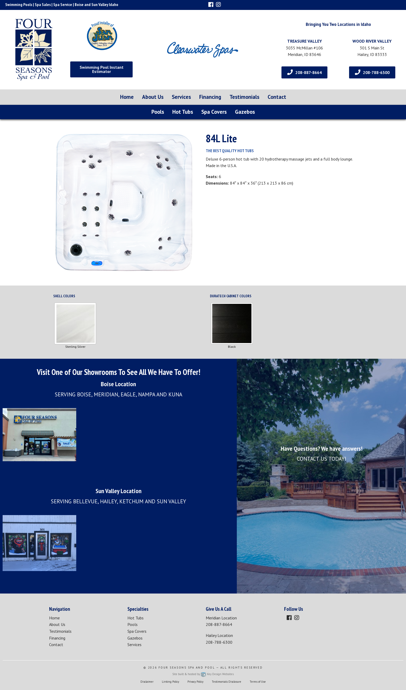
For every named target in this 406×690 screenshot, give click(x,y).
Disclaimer (147, 681)
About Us (152, 96)
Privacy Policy (195, 681)
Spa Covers (214, 111)
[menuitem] (127, 97)
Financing (210, 96)
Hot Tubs (182, 111)
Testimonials (244, 96)
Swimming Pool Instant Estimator (101, 69)
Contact (277, 96)
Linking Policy (170, 681)
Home (127, 96)
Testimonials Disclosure (226, 681)
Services (181, 96)
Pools (157, 111)
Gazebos (245, 111)
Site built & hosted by (203, 674)
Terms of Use (258, 681)
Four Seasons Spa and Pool (186, 667)
